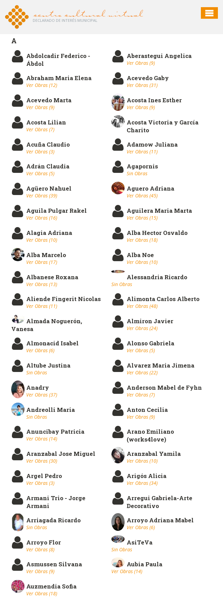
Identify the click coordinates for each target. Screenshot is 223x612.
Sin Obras (137, 173)
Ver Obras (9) (141, 63)
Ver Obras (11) (142, 151)
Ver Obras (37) (41, 394)
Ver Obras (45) (142, 195)
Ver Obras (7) (40, 129)
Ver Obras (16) (41, 217)
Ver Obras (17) (41, 262)
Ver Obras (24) (142, 328)
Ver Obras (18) (142, 240)
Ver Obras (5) (40, 173)
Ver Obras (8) (40, 549)
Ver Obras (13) (41, 284)
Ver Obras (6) (40, 350)
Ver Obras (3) (40, 151)
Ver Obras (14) (41, 438)
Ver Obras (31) (142, 85)
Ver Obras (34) (142, 483)
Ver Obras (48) (142, 306)
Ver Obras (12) (41, 85)
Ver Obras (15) (142, 217)
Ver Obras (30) (41, 461)
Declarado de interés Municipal (65, 20)
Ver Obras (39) (41, 195)
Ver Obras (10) (41, 240)
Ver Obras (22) (142, 372)
